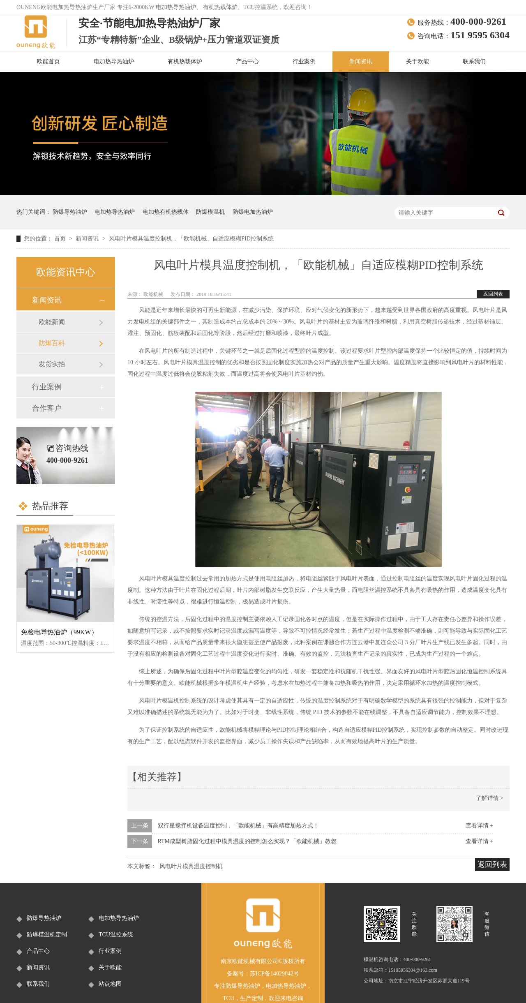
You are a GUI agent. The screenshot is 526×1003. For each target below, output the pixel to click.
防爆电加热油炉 (253, 212)
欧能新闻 (52, 322)
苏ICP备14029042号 (274, 974)
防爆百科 (52, 343)
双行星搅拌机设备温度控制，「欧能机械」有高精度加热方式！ (238, 826)
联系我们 (474, 61)
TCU (228, 998)
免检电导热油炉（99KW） (59, 632)
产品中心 (247, 61)
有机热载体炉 (220, 7)
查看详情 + (479, 826)
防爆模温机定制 (47, 934)
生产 (245, 998)
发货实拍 (52, 364)
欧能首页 (48, 61)
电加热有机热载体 (166, 212)
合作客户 (47, 408)
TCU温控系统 (116, 934)
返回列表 (493, 294)
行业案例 (304, 61)
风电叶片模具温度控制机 (191, 866)
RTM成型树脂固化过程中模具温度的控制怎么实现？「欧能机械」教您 (247, 841)
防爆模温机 (210, 212)
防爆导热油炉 (70, 212)
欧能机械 (153, 294)
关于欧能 (417, 61)
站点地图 (110, 984)
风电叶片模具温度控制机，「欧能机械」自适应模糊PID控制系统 (191, 239)
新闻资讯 (360, 61)
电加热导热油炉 (176, 7)
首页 (60, 239)
